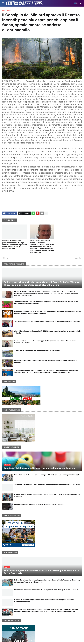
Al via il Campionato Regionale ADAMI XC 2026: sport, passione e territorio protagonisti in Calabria (47, 332)
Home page (6, 10)
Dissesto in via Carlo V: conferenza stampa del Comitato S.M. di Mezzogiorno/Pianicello (47, 475)
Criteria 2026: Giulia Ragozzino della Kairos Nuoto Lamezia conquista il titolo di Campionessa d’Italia (44, 600)
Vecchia (78, 258)
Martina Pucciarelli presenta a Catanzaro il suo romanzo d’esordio (39, 504)
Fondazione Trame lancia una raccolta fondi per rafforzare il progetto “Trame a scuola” (46, 590)
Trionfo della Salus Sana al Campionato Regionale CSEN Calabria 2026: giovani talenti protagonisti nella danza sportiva (46, 302)
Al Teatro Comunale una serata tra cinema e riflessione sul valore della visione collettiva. (47, 485)
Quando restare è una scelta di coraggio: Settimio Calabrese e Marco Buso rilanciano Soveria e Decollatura (45, 342)
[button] (3, 3)
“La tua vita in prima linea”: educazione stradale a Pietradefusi (37, 351)
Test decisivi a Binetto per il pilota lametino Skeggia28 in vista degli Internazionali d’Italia (47, 321)
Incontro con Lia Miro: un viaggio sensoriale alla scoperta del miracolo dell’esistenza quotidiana (45, 361)
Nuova (5, 258)
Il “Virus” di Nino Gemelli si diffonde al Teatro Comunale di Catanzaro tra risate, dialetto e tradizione (47, 495)
